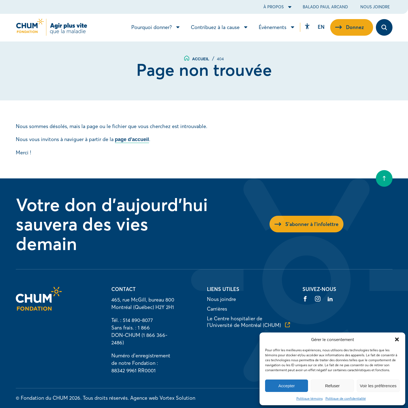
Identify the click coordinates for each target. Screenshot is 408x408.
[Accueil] (39, 309)
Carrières (217, 309)
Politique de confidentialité (345, 398)
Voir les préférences (378, 385)
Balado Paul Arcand (325, 6)
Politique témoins (309, 398)
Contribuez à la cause (215, 28)
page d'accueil (132, 139)
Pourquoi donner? (151, 28)
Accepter (286, 385)
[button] (397, 339)
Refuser (332, 385)
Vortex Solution (177, 398)
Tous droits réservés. (106, 398)
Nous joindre (375, 6)
